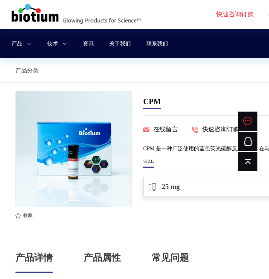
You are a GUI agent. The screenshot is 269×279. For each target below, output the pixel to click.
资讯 (88, 43)
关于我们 (120, 43)
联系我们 (157, 43)
